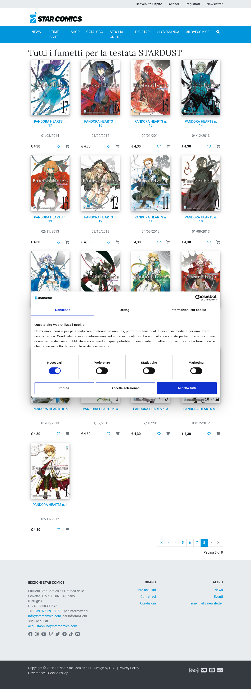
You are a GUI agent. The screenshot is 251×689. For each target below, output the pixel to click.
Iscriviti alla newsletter (206, 603)
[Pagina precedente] (168, 543)
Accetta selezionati (125, 388)
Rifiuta (64, 388)
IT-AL (112, 668)
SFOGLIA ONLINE (116, 34)
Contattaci (148, 597)
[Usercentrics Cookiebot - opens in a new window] (198, 298)
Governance (37, 673)
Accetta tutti (187, 388)
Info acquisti (146, 590)
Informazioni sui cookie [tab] (188, 310)
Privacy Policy (129, 668)
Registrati (193, 4)
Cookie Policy (58, 673)
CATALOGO (94, 32)
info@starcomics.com (44, 616)
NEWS (36, 32)
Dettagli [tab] (125, 310)
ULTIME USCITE (53, 34)
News (218, 590)
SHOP (75, 32)
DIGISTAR (142, 32)
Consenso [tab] (62, 310)
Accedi (174, 4)
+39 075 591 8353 (47, 611)
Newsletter (215, 4)
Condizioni (148, 603)
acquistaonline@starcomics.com (52, 626)
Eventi (218, 597)
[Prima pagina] (161, 543)
